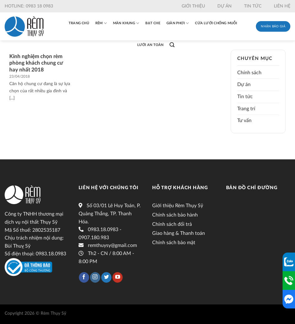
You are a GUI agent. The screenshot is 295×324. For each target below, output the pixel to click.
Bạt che (152, 23)
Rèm (101, 23)
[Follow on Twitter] (106, 277)
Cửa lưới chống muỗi (216, 23)
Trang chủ (79, 23)
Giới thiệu (193, 6)
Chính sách (249, 72)
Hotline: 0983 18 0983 (29, 6)
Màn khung (126, 23)
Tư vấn (244, 120)
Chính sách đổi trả (172, 224)
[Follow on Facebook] (84, 277)
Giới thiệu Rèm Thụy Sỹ (177, 205)
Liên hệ (282, 6)
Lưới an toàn (150, 45)
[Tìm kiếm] (172, 45)
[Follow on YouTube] (117, 277)
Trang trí (246, 108)
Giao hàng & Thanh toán (178, 233)
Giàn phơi (177, 23)
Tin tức (252, 6)
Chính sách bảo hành (175, 214)
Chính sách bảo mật (173, 242)
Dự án (224, 6)
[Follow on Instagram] (95, 277)
